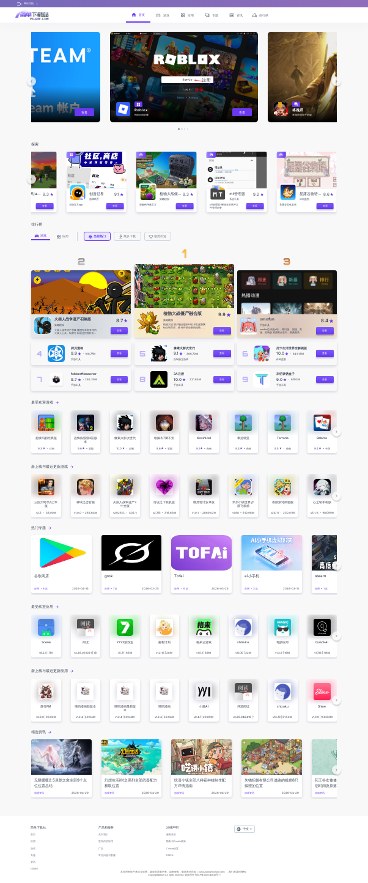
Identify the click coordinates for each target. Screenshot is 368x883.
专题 (33, 855)
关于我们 (103, 834)
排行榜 (34, 868)
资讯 (33, 861)
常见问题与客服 (107, 855)
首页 (33, 834)
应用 (33, 841)
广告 (100, 848)
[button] (31, 81)
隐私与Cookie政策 (176, 841)
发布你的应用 (105, 841)
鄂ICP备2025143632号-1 (208, 874)
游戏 (33, 848)
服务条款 (171, 834)
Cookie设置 (172, 848)
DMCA (170, 855)
